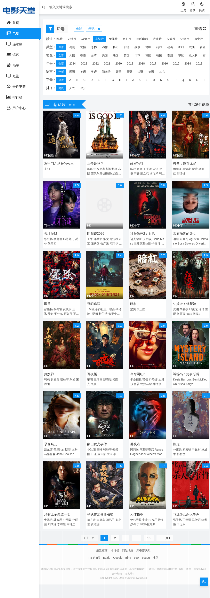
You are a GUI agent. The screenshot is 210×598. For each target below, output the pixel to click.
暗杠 (133, 301)
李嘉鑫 (102, 512)
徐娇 (53, 311)
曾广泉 (112, 242)
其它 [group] (164, 72)
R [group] (192, 81)
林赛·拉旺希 (147, 517)
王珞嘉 (99, 375)
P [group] (178, 81)
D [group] (94, 81)
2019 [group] (132, 64)
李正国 (141, 306)
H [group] (122, 81)
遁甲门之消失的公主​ (61, 163)
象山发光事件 (98, 438)
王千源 (147, 168)
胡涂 (110, 448)
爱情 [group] (85, 48)
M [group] (156, 81)
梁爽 (133, 306)
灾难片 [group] (169, 40)
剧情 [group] (128, 48)
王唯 (100, 444)
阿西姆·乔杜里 (99, 306)
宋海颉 (54, 379)
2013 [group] (201, 64)
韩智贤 (183, 448)
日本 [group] (139, 56)
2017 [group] (155, 64)
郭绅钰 (180, 173)
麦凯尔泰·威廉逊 (105, 173)
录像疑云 (52, 438)
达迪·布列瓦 (179, 237)
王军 (91, 237)
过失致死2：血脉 (142, 232)
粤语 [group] (96, 72)
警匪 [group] (150, 48)
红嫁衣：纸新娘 (183, 301)
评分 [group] (85, 89)
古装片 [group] (155, 40)
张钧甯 (60, 306)
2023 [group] (86, 64)
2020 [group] (121, 64)
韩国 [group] (150, 56)
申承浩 (50, 512)
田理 (95, 448)
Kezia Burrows (181, 375)
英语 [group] (85, 72)
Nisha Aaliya (186, 379)
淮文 (107, 237)
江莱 (95, 242)
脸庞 (175, 438)
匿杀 (49, 301)
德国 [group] (161, 56)
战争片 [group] (83, 40)
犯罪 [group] (161, 48)
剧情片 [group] (70, 40)
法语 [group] (142, 72)
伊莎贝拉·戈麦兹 (140, 512)
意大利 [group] (195, 56)
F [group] (108, 81)
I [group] (128, 81)
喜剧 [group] (74, 48)
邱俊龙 (192, 306)
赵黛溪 (57, 375)
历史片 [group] (196, 40)
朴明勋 (69, 512)
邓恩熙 (69, 237)
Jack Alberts (148, 448)
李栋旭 (66, 517)
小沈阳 (92, 444)
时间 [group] (63, 89)
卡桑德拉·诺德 (139, 375)
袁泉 (139, 168)
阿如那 (70, 311)
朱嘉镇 (183, 306)
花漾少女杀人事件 (185, 507)
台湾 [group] (96, 56)
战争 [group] (139, 48)
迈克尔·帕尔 (137, 237)
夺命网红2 (137, 369)
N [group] (163, 81)
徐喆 (194, 311)
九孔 (95, 379)
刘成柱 (57, 517)
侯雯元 (57, 242)
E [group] (101, 81)
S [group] (199, 81)
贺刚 (175, 306)
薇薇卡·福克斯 (97, 168)
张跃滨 (102, 242)
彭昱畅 (50, 237)
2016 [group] (166, 64)
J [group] (135, 81)
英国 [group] (128, 56)
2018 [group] (143, 64)
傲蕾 (194, 168)
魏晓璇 (108, 375)
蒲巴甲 (111, 512)
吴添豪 (185, 168)
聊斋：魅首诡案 (183, 163)
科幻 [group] (118, 48)
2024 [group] (74, 64)
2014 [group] (190, 64)
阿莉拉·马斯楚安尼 (142, 444)
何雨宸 (186, 311)
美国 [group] (107, 56)
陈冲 (133, 168)
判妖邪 (51, 369)
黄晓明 (69, 306)
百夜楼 (93, 369)
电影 (81, 29)
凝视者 (135, 438)
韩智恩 (60, 512)
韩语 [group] (120, 72)
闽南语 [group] (108, 72)
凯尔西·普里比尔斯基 (59, 444)
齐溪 (155, 168)
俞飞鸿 (154, 173)
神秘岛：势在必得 (185, 369)
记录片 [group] (182, 40)
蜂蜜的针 (136, 163)
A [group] (72, 81)
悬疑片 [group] (97, 40)
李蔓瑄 (60, 237)
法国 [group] (118, 56)
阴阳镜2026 (96, 232)
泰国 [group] (172, 56)
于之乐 (183, 517)
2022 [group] (97, 64)
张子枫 (176, 512)
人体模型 (136, 507)
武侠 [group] (194, 48)
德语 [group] (153, 72)
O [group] (170, 81)
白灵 (149, 237)
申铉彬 (195, 444)
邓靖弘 (99, 237)
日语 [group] (131, 72)
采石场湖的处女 (183, 232)
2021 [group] (109, 64)
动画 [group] (172, 48)
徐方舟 (92, 512)
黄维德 (99, 517)
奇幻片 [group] (125, 40)
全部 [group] (63, 48)
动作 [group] (107, 48)
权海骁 (185, 444)
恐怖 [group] (96, 48)
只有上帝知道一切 (59, 507)
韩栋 (49, 375)
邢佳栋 (60, 311)
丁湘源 (185, 512)
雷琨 (178, 311)
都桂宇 (66, 375)
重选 (198, 30)
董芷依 (102, 448)
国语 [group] (74, 72)
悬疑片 (96, 29)
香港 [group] (85, 56)
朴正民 (176, 444)
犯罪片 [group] (111, 40)
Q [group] (185, 81)
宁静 (136, 173)
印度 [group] (183, 56)
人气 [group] (74, 89)
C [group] (87, 81)
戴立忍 (144, 173)
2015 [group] (178, 64)
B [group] (79, 81)
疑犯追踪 (94, 301)
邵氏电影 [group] (140, 40)
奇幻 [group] (183, 48)
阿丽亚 (176, 168)
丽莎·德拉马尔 (146, 379)
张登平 (108, 444)
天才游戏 (52, 232)
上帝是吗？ (96, 163)
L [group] (149, 81)
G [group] (115, 81)
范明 (91, 375)
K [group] (142, 81)
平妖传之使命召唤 (101, 507)
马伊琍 (195, 512)
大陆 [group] (74, 56)
